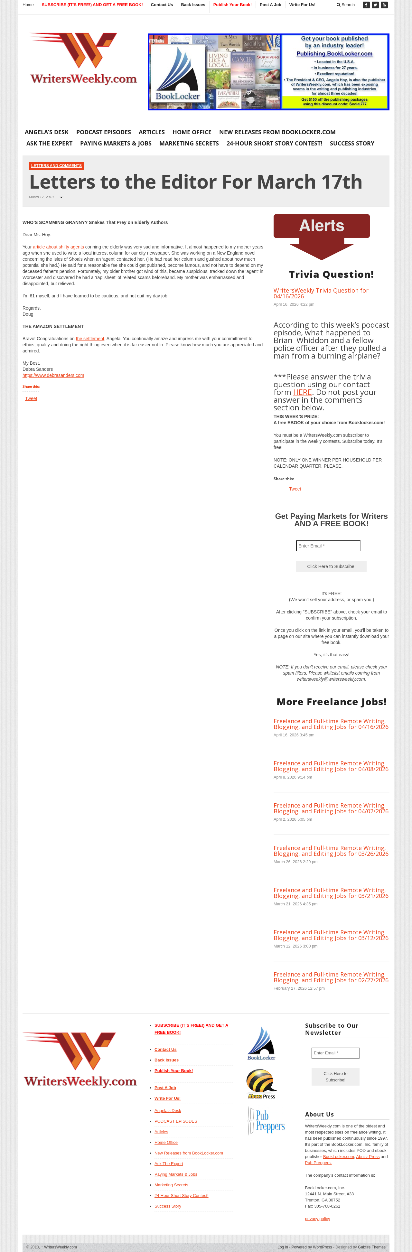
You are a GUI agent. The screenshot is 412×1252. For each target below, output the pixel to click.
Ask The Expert (49, 143)
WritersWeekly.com (59, 1247)
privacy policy (317, 1218)
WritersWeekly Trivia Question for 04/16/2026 (321, 293)
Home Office (192, 132)
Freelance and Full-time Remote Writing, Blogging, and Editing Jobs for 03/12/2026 (331, 935)
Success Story (352, 143)
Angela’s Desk (47, 132)
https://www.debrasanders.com (53, 375)
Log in (282, 1247)
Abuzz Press (368, 1156)
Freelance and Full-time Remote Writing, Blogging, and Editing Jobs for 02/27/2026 (331, 977)
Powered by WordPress (312, 1247)
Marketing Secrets (189, 143)
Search (346, 4)
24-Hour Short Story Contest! (274, 143)
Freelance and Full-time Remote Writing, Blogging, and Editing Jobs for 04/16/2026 (331, 724)
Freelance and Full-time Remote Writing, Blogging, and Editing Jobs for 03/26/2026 (331, 850)
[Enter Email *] (328, 545)
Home (28, 4)
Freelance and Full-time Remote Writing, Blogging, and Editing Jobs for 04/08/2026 (331, 766)
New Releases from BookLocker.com (277, 132)
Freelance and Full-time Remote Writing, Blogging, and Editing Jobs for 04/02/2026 (331, 808)
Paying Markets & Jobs (116, 143)
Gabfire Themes (372, 1247)
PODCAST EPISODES (103, 132)
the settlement (90, 338)
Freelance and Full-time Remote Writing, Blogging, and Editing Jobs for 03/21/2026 (331, 893)
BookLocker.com (338, 1156)
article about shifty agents (58, 246)
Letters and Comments (56, 166)
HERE (302, 392)
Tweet (31, 398)
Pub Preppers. (318, 1162)
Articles (152, 132)
